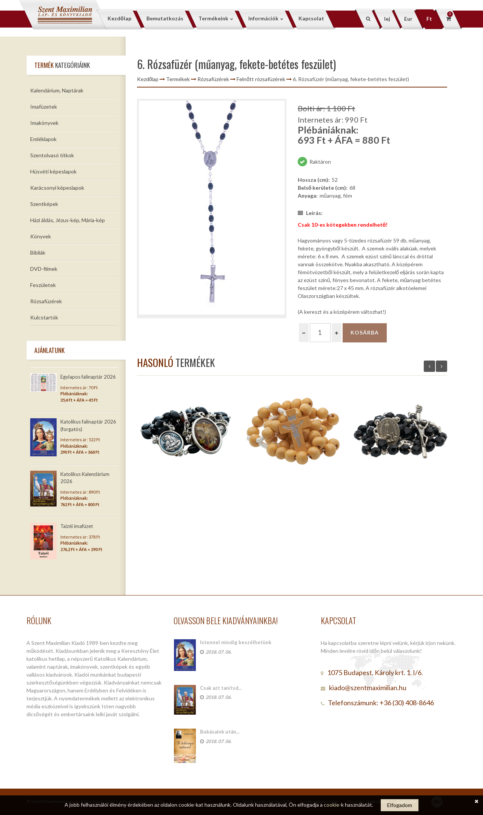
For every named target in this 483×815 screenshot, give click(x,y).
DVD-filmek (43, 269)
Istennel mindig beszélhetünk (235, 642)
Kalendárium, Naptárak (56, 90)
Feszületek (43, 285)
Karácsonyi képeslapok (57, 187)
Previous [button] (429, 366)
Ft (429, 18)
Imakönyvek (44, 123)
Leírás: (310, 213)
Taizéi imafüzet (76, 526)
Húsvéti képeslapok (53, 171)
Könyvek (40, 236)
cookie (331, 804)
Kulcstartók (44, 317)
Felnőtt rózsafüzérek (261, 79)
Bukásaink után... (220, 732)
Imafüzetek (43, 106)
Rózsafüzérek (46, 301)
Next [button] (441, 366)
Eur (408, 18)
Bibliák (37, 252)
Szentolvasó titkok (52, 155)
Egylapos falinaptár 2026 (88, 377)
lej (387, 18)
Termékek (178, 79)
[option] (212, 208)
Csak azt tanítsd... (221, 688)
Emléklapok (43, 139)
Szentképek (44, 204)
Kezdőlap (148, 79)
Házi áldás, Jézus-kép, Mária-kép (67, 220)
